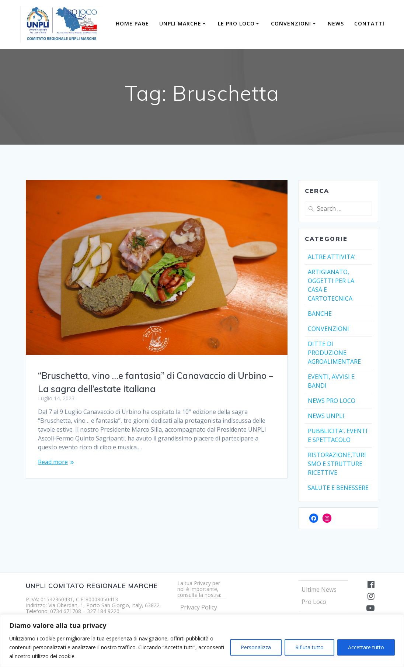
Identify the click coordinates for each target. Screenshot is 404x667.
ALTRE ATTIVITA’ (331, 257)
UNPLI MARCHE (180, 23)
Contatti (369, 23)
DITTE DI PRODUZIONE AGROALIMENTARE (334, 353)
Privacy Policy (198, 607)
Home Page (132, 23)
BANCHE (320, 314)
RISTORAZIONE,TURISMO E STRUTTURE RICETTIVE (337, 464)
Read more (53, 462)
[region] (202, 640)
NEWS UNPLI (326, 416)
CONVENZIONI (291, 23)
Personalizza (256, 647)
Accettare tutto (366, 647)
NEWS (336, 23)
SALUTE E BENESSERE (338, 488)
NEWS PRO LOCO (331, 401)
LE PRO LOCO (236, 23)
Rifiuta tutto (309, 647)
